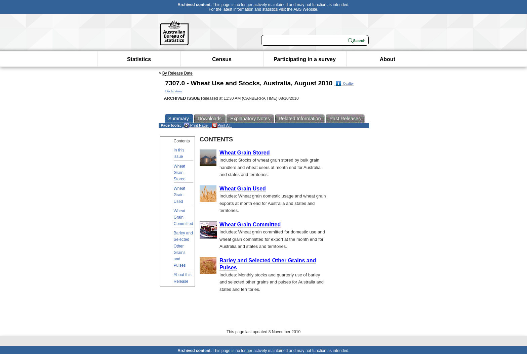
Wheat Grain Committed (183, 217)
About (387, 59)
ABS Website (305, 9)
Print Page (196, 125)
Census (222, 59)
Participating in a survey (305, 59)
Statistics (139, 59)
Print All (221, 125)
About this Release (183, 277)
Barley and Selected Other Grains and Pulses (183, 249)
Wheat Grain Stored (180, 172)
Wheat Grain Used (180, 195)
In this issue (179, 153)
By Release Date (177, 73)
